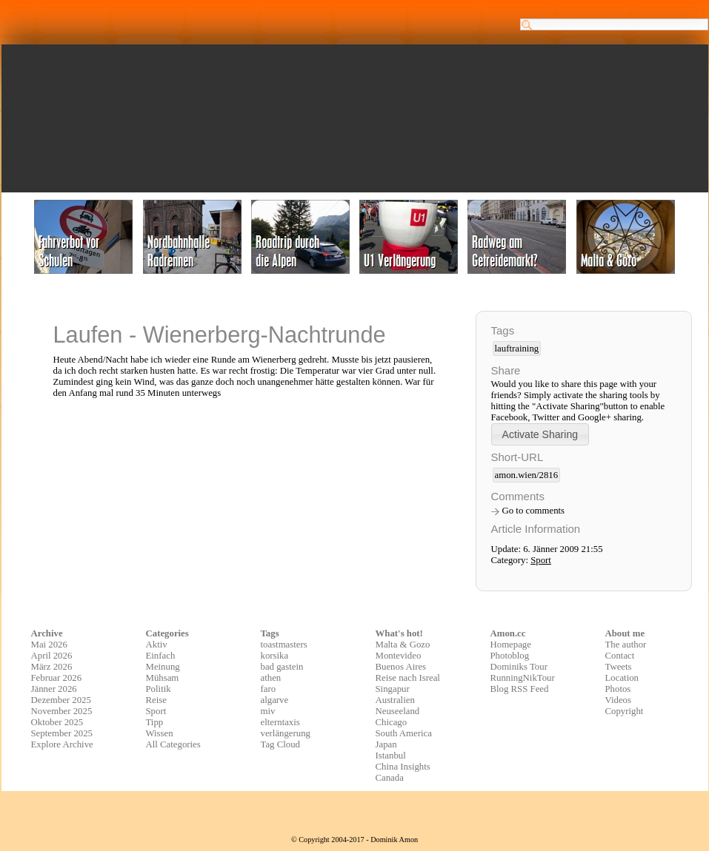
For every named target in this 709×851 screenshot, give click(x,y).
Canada (390, 778)
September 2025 (62, 733)
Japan (386, 744)
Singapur (393, 689)
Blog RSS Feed (519, 689)
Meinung (163, 667)
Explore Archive (62, 744)
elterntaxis (280, 722)
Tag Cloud (281, 744)
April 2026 (52, 655)
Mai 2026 (49, 644)
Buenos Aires (401, 667)
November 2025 (62, 711)
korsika (275, 655)
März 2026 (52, 667)
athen (271, 678)
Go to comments (533, 510)
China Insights (403, 766)
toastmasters (284, 644)
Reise (156, 700)
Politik (158, 689)
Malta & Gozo (403, 644)
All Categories (173, 744)
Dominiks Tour (518, 667)
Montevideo (399, 655)
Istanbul (391, 755)
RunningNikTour (522, 678)
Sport (540, 560)
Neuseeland (398, 711)
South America (404, 733)
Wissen (159, 733)
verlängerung (286, 733)
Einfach (161, 655)
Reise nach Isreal (408, 678)
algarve (275, 700)
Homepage (510, 644)
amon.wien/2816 (527, 475)
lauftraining (517, 348)
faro (268, 689)
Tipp (155, 722)
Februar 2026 (56, 678)
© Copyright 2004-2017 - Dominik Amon (354, 839)
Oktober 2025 (57, 722)
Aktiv (156, 644)
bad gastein (282, 667)
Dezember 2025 (61, 700)
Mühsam (162, 678)
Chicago (391, 722)
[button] (540, 434)
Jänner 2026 (54, 689)
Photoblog (510, 655)
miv (268, 711)
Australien (395, 700)
